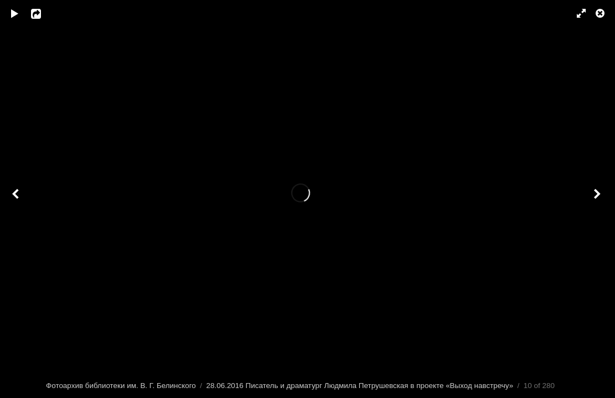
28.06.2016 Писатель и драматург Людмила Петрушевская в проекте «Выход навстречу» (360, 385)
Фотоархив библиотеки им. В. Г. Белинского (121, 385)
